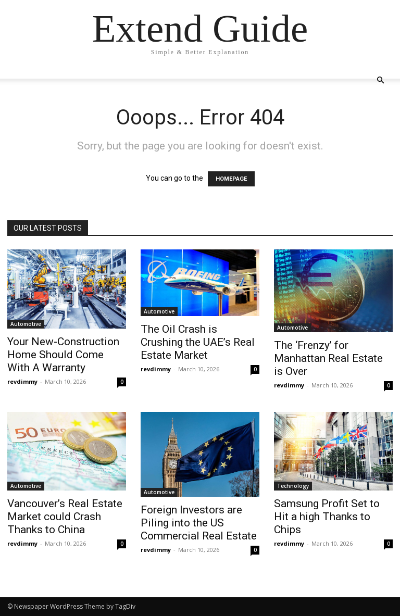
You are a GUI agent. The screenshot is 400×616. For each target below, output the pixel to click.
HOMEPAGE (231, 178)
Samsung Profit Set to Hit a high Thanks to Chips (327, 516)
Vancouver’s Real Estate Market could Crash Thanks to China (64, 516)
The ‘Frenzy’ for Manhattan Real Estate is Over (328, 358)
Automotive (25, 324)
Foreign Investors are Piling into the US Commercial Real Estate (199, 523)
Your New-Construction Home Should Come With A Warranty (63, 354)
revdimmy (22, 381)
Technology (293, 485)
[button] (380, 80)
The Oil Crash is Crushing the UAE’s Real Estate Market (198, 342)
